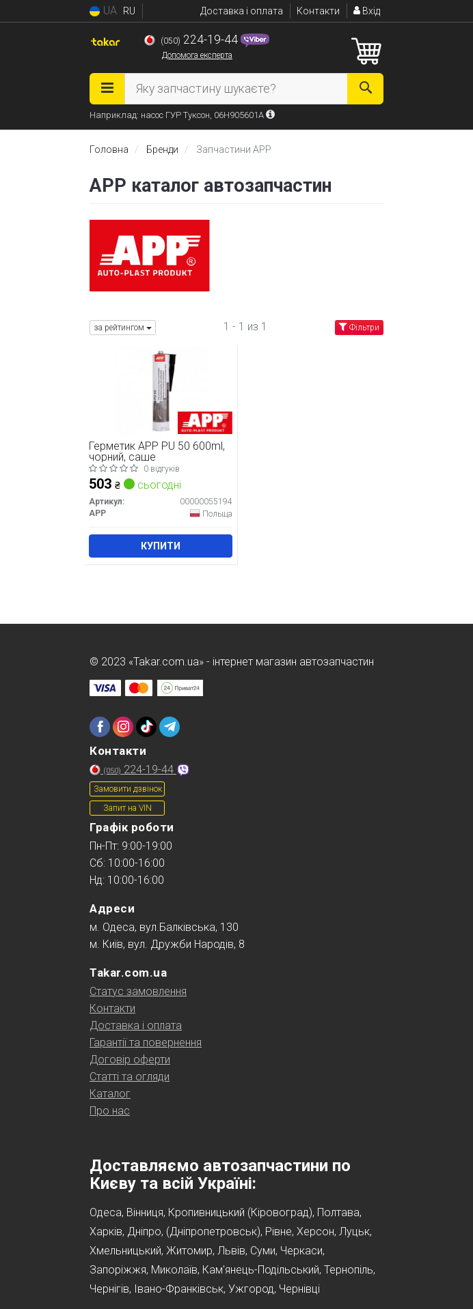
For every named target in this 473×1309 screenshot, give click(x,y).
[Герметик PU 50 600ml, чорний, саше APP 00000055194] (161, 391)
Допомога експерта (197, 55)
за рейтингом (123, 327)
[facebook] (100, 727)
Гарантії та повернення (146, 1042)
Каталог (110, 1093)
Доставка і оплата (241, 10)
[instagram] (123, 727)
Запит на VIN (127, 808)
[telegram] (169, 727)
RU (129, 10)
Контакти (318, 10)
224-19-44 (192, 39)
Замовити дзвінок (128, 789)
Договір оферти (130, 1059)
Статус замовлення (138, 991)
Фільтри (359, 327)
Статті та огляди (130, 1076)
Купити (160, 546)
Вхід (366, 10)
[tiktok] (146, 727)
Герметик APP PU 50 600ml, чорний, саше (157, 451)
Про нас (110, 1110)
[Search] (365, 88)
